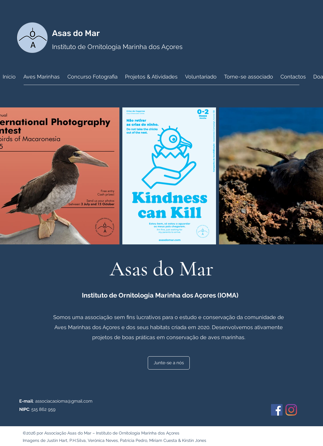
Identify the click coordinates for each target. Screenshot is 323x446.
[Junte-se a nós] (169, 363)
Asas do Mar (77, 33)
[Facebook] (277, 410)
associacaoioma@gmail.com (63, 401)
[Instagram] (291, 410)
